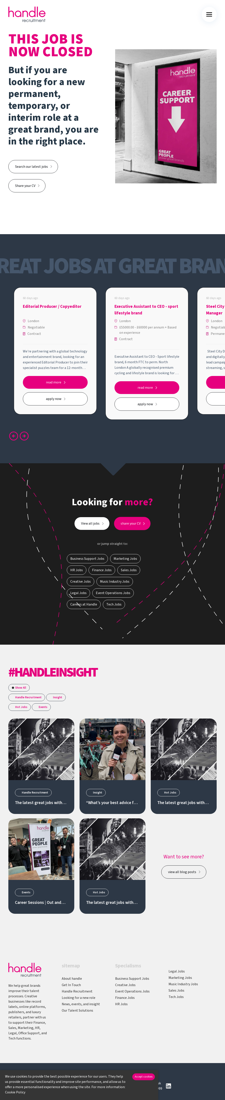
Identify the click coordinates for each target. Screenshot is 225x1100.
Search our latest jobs (31, 166)
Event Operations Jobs (132, 991)
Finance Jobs (125, 997)
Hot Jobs (21, 707)
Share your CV (25, 185)
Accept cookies (143, 1077)
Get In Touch (71, 985)
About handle (72, 978)
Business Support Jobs (132, 978)
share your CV (131, 523)
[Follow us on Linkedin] (168, 1086)
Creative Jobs (125, 985)
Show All (20, 688)
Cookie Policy (15, 1092)
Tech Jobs (176, 996)
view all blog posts (182, 872)
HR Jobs (121, 1004)
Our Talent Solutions (77, 1010)
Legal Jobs (177, 971)
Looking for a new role (78, 997)
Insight (57, 697)
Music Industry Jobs (183, 984)
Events (43, 707)
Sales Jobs (176, 990)
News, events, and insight (81, 1004)
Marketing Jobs (180, 977)
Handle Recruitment (28, 697)
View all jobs (90, 523)
